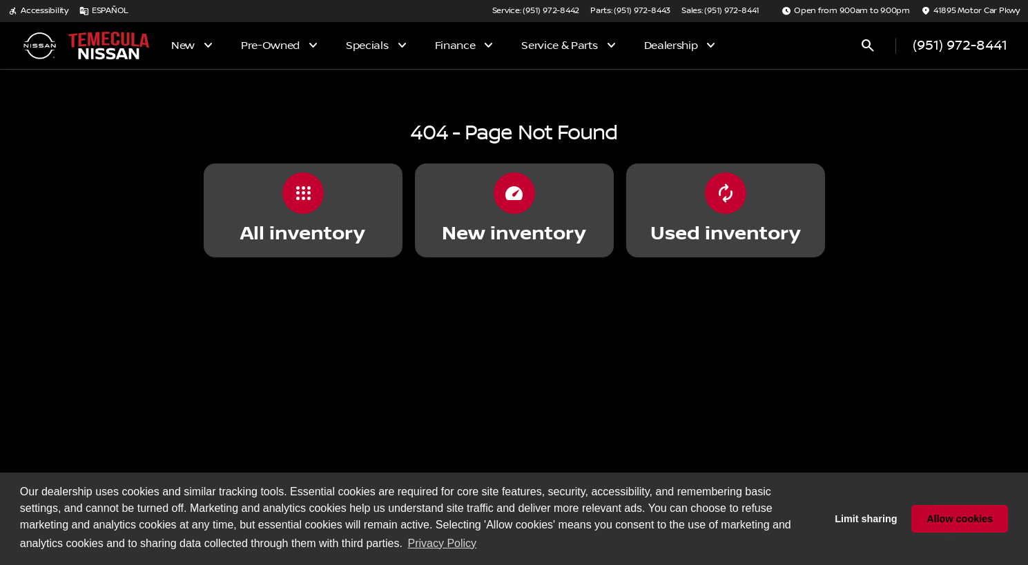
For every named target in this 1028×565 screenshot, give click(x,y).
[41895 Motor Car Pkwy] (970, 11)
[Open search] (868, 45)
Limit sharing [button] (866, 518)
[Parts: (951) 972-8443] (630, 11)
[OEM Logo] (39, 45)
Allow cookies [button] (960, 518)
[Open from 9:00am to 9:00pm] (846, 11)
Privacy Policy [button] (442, 543)
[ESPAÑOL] (104, 11)
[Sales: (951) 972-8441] (720, 11)
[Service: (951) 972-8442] (535, 11)
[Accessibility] (38, 11)
